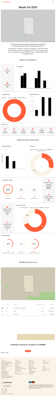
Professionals (18, 369)
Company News (32, 371)
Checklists (31, 373)
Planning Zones (4, 373)
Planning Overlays (5, 375)
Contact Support (46, 369)
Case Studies (31, 363)
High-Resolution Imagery (6, 361)
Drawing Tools (4, 371)
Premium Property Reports (6, 363)
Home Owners (18, 363)
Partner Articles (32, 372)
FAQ (30, 364)
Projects (3, 369)
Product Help (31, 361)
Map (16, 372)
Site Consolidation (5, 372)
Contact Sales (46, 363)
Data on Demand (4, 364)
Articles (30, 369)
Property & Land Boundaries (7, 376)
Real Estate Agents (33, 368)
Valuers (16, 364)
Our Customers (18, 371)
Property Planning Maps (6, 377)
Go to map (28, 351)
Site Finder (3, 368)
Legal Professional (19, 367)
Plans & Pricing (46, 361)
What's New (31, 365)
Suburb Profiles (18, 361)
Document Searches (19, 373)
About (44, 367)
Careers (44, 370)
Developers (17, 365)
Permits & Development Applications (6, 366)
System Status (32, 367)
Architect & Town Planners (20, 368)
